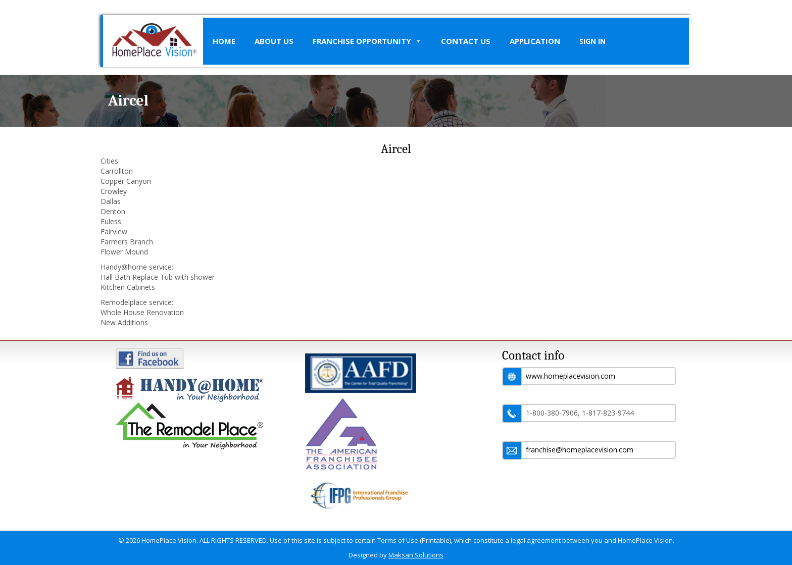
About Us (274, 41)
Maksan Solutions (415, 554)
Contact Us (465, 41)
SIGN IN (592, 41)
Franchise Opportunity (367, 41)
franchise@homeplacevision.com (579, 449)
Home (224, 41)
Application (535, 41)
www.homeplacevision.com (570, 376)
